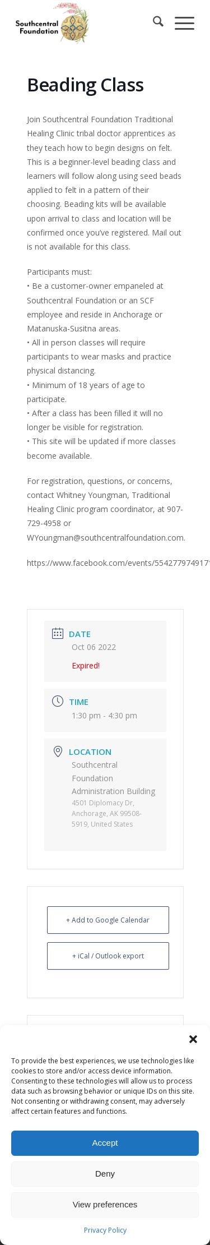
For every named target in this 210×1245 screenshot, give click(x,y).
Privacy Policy (105, 1230)
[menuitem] (153, 23)
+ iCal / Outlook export (108, 956)
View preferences (105, 1204)
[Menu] (179, 23)
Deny (105, 1173)
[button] (193, 1039)
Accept (105, 1142)
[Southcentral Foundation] (87, 23)
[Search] (153, 23)
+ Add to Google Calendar (108, 920)
